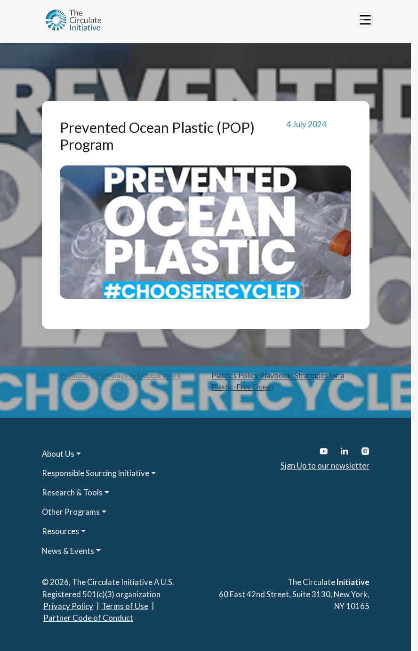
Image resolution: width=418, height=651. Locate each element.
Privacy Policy (68, 606)
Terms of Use (125, 606)
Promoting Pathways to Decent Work (120, 375)
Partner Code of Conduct (88, 618)
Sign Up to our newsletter (325, 465)
